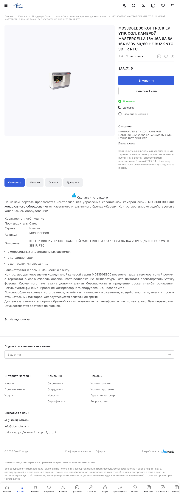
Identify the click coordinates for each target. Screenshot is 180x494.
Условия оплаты (101, 383)
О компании (55, 383)
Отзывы (35, 182)
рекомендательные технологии (76, 462)
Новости (53, 395)
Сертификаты (56, 401)
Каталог (9, 383)
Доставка (73, 182)
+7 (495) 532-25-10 (16, 420)
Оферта (100, 451)
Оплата (53, 182)
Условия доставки (102, 389)
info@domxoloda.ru (16, 426)
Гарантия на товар (103, 395)
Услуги (8, 395)
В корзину (146, 80)
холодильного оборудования (26, 206)
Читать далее (12, 478)
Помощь (96, 375)
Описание (14, 182)
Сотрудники (55, 389)
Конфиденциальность (78, 451)
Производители (14, 389)
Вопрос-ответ (99, 401)
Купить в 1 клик (146, 91)
